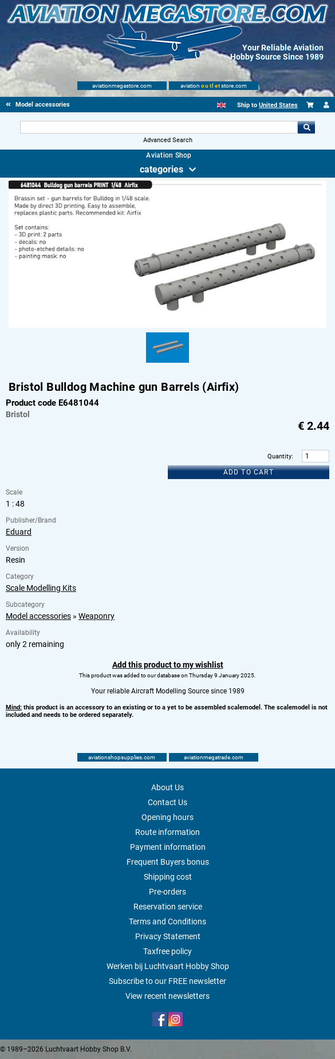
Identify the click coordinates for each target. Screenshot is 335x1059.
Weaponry (96, 616)
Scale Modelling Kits (41, 588)
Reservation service (167, 906)
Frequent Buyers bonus (168, 861)
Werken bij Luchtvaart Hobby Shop (168, 966)
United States (278, 105)
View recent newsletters (167, 996)
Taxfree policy (167, 951)
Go (306, 127)
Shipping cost (168, 876)
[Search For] (159, 127)
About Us (167, 787)
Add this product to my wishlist (167, 664)
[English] (221, 105)
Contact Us (167, 802)
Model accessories (38, 616)
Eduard (18, 531)
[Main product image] (168, 325)
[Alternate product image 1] (167, 363)
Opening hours (167, 817)
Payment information (168, 847)
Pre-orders (167, 891)
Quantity (279, 456)
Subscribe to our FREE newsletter (167, 981)
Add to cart (248, 472)
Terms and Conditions (167, 921)
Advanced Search (167, 140)
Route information (167, 832)
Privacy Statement (167, 936)
